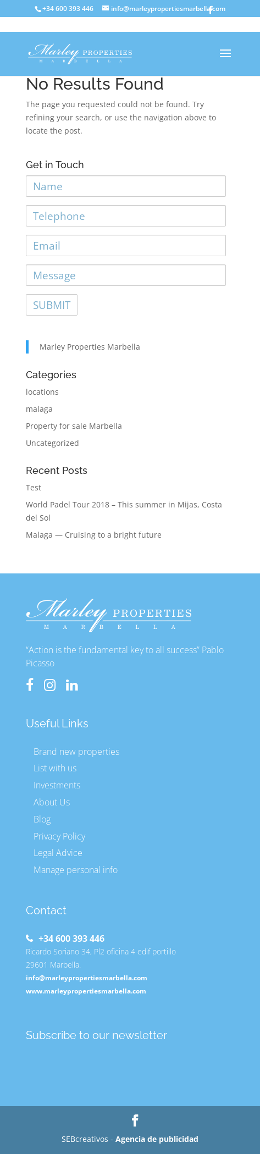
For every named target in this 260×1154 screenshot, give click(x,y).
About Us (52, 802)
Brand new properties (76, 752)
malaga (39, 409)
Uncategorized (52, 443)
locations (42, 391)
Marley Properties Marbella (90, 346)
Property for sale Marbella (74, 426)
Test (33, 487)
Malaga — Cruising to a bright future (94, 534)
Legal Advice (58, 853)
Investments (57, 785)
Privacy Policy (59, 836)
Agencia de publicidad (156, 1139)
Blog (42, 819)
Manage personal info (76, 870)
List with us (55, 768)
